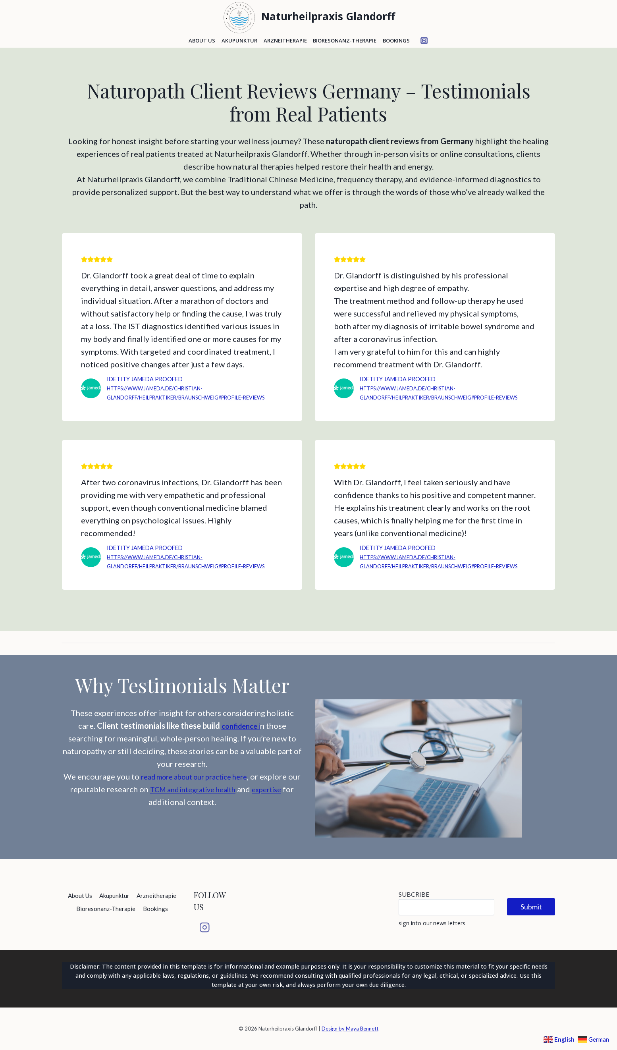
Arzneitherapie (285, 40)
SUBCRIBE (414, 894)
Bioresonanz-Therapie (344, 40)
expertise (141, 820)
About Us (202, 40)
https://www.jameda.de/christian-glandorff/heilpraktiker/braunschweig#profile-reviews (185, 397)
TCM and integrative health (222, 807)
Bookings (396, 40)
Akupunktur (239, 40)
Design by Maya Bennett (350, 1028)
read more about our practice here (201, 794)
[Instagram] (424, 40)
